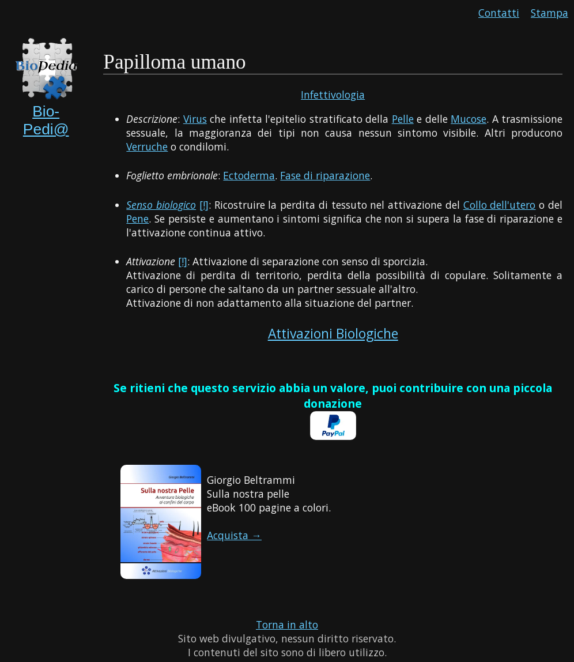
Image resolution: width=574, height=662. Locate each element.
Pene (137, 218)
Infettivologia (333, 94)
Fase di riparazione (325, 175)
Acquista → (234, 535)
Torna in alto (287, 624)
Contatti (498, 13)
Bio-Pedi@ (46, 120)
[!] (204, 205)
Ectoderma (249, 175)
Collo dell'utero (499, 205)
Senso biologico (161, 205)
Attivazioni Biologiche (333, 334)
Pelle (403, 119)
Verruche (147, 146)
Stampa (549, 13)
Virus (195, 119)
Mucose (468, 119)
